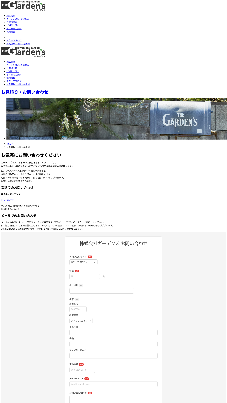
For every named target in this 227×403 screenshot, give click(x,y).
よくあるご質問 (14, 28)
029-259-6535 (8, 200)
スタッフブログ (14, 40)
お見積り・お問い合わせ (18, 43)
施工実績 (10, 15)
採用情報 (10, 31)
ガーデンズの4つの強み (17, 18)
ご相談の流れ (12, 25)
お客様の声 (11, 22)
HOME (9, 144)
